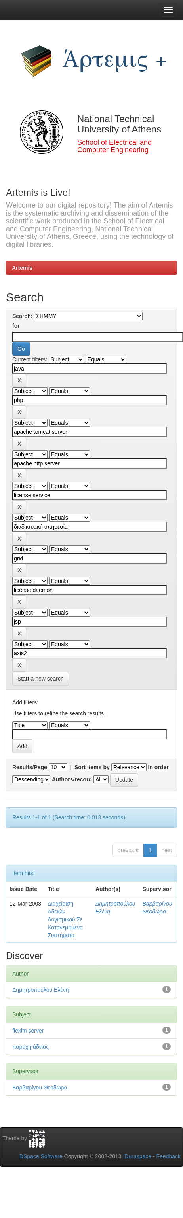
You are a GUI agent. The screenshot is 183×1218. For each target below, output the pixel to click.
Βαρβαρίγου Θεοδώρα (39, 1087)
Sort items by (92, 767)
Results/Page (29, 767)
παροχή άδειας (30, 1047)
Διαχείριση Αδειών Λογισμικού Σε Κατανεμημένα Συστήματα (65, 919)
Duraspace (137, 1156)
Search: (22, 316)
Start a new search (40, 678)
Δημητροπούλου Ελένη (40, 990)
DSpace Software (41, 1156)
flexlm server (28, 1030)
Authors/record (72, 779)
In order (158, 767)
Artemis (22, 268)
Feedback (168, 1156)
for (16, 326)
